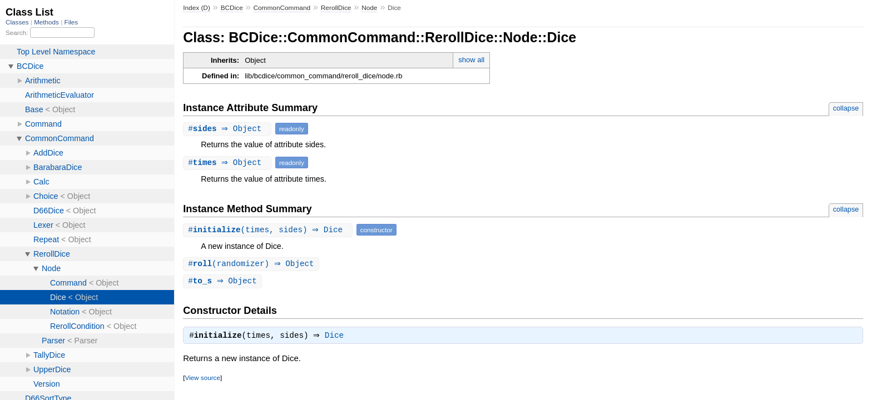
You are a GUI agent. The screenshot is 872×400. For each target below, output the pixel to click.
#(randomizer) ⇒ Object (252, 264)
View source (202, 379)
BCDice (232, 8)
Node (369, 8)
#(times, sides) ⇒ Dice (269, 229)
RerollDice (336, 8)
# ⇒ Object (228, 128)
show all (471, 60)
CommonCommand (282, 8)
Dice (337, 337)
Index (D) (196, 8)
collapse (846, 108)
